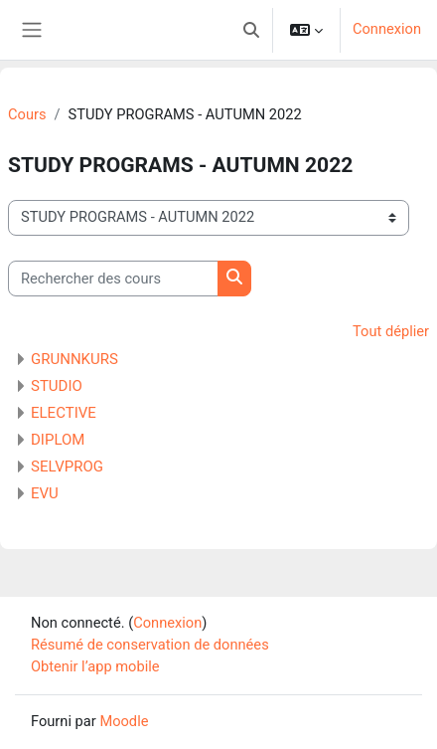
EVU (45, 493)
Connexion (387, 29)
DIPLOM (57, 440)
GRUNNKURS (74, 359)
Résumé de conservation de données (150, 645)
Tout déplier (391, 331)
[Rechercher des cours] (113, 278)
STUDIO (56, 386)
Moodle (123, 721)
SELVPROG (67, 466)
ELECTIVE (63, 413)
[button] (251, 30)
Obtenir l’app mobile (95, 666)
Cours (27, 114)
